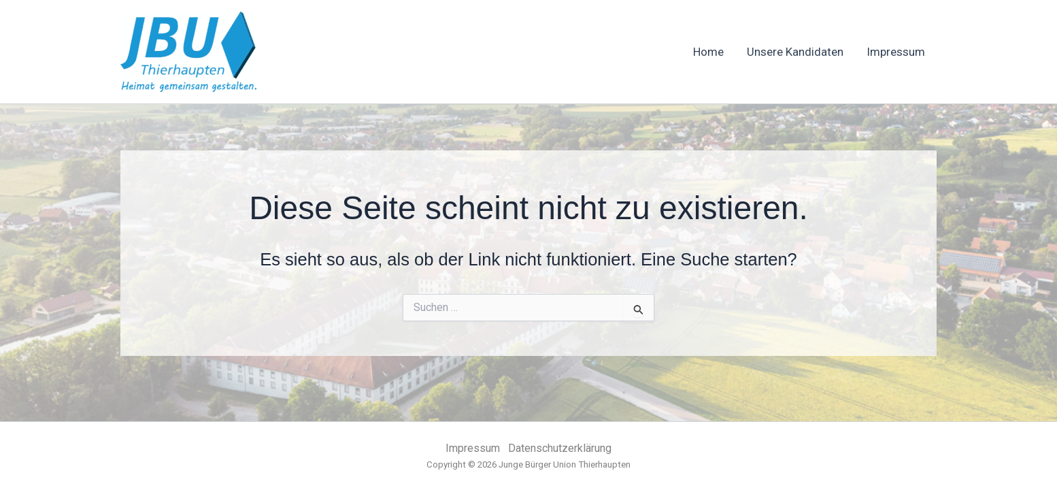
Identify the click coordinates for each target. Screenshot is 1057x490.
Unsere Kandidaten (795, 52)
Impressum (896, 52)
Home (708, 52)
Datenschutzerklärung (559, 448)
